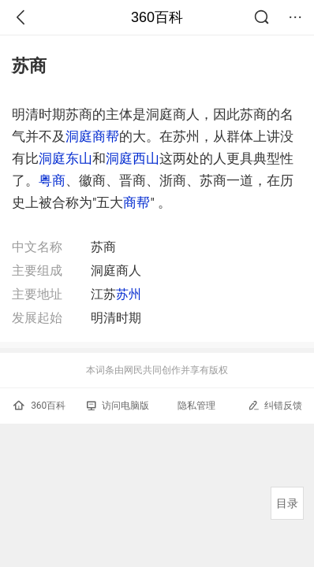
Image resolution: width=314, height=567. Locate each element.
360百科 (157, 17)
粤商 (52, 180)
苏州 (128, 294)
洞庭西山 (132, 158)
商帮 (136, 202)
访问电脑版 (118, 405)
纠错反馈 (275, 405)
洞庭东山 (65, 158)
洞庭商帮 (92, 136)
